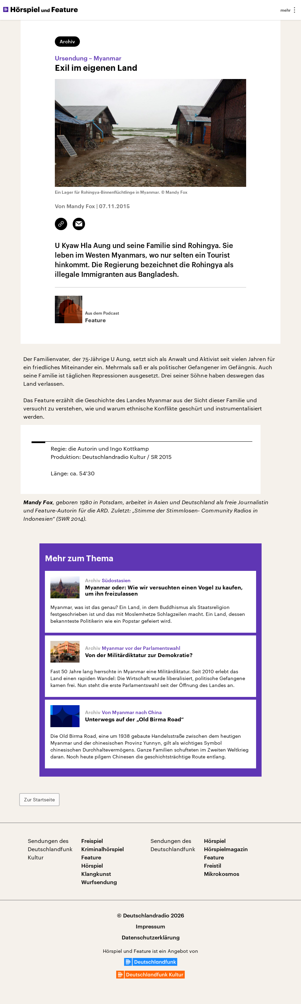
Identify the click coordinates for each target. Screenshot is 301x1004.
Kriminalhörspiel (102, 849)
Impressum (150, 926)
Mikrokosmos (221, 873)
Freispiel (92, 840)
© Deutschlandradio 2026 (150, 915)
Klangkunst (96, 873)
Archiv (67, 41)
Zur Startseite (39, 799)
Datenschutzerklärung (151, 937)
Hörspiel (92, 865)
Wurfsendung (99, 882)
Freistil (212, 865)
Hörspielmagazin (226, 849)
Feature (91, 857)
